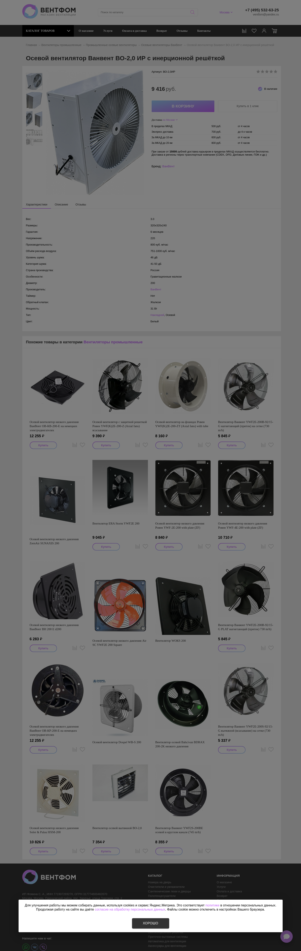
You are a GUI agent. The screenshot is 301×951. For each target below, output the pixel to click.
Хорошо (150, 923)
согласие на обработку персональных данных (130, 909)
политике (212, 905)
